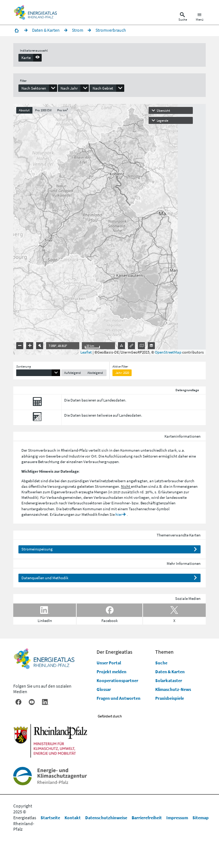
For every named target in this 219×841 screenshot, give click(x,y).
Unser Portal (109, 662)
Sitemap (200, 817)
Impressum (177, 817)
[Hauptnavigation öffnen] (200, 17)
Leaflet (86, 352)
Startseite (50, 817)
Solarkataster (168, 680)
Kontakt (73, 817)
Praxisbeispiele (169, 698)
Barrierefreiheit (147, 817)
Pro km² (62, 110)
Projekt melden (111, 671)
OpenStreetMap (168, 352)
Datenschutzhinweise (106, 817)
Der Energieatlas (114, 652)
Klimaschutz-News (173, 689)
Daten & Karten (170, 671)
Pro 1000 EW (43, 110)
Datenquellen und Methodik (44, 577)
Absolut (24, 110)
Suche (161, 662)
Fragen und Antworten (118, 698)
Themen (164, 652)
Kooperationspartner (117, 680)
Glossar (104, 689)
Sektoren (150, 456)
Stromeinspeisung (37, 549)
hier (118, 514)
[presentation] (30, 57)
